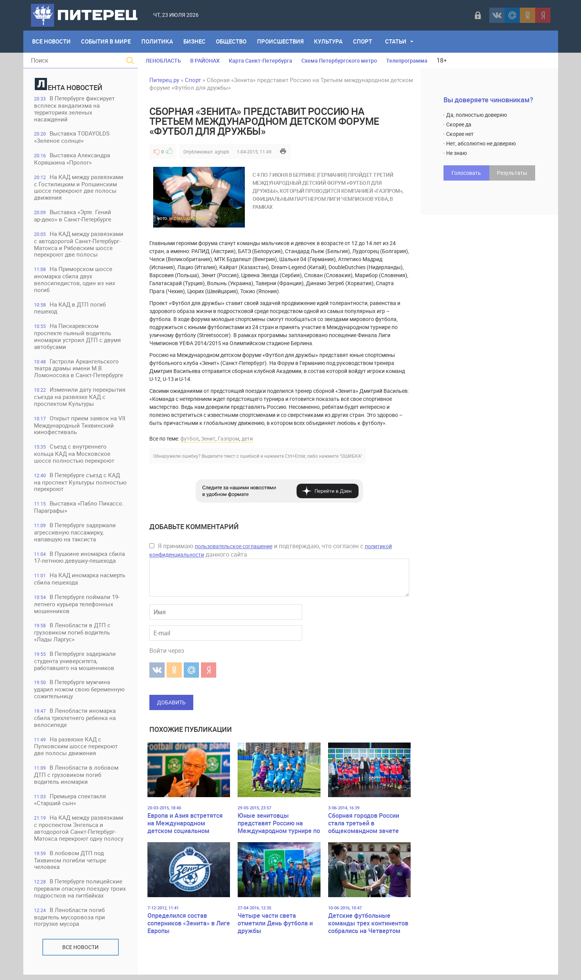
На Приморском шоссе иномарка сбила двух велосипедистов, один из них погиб (75, 280)
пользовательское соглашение (233, 546)
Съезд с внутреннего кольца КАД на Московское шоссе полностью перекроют (75, 456)
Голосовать (466, 172)
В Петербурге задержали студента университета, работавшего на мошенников (76, 664)
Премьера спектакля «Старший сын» (71, 804)
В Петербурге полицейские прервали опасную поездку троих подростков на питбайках (80, 893)
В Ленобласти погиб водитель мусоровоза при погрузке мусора (70, 922)
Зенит (208, 438)
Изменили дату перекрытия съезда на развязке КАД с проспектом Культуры (80, 399)
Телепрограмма (406, 60)
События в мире (106, 41)
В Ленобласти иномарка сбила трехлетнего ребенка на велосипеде (76, 722)
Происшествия (282, 41)
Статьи (398, 41)
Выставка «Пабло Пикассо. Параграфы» (80, 509)
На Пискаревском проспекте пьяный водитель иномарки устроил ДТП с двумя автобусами (78, 338)
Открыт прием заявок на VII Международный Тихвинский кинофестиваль (80, 427)
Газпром (228, 438)
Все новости (80, 952)
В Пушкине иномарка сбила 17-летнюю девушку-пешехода (80, 560)
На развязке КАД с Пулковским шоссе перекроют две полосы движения (76, 750)
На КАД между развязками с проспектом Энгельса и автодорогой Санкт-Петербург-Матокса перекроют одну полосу (79, 833)
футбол (189, 438)
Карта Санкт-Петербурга (260, 60)
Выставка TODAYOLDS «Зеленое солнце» (72, 137)
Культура (330, 41)
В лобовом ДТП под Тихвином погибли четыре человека (71, 865)
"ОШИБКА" (351, 456)
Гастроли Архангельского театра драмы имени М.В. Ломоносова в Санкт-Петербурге (79, 370)
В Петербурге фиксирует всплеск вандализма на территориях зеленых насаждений (75, 109)
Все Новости (51, 41)
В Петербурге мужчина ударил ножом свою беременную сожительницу (80, 693)
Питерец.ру (164, 80)
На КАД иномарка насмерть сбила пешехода (80, 582)
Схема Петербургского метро (339, 60)
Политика (158, 41)
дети (247, 438)
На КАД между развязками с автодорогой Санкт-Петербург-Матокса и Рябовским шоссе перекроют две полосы (79, 245)
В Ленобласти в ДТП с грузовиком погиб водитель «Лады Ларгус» (73, 636)
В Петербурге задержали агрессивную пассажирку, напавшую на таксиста (76, 535)
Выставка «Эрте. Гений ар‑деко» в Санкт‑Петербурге (73, 216)
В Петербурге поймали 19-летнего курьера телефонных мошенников (77, 607)
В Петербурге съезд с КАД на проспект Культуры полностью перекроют (78, 485)
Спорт (364, 41)
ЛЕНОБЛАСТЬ (163, 60)
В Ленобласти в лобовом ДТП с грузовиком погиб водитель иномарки (77, 779)
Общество (232, 41)
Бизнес (195, 41)
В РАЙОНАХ (205, 60)
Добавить (171, 702)
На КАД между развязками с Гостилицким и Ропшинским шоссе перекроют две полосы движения (79, 188)
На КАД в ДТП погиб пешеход (71, 309)
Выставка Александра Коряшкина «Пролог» (73, 159)
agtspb (222, 152)
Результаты (512, 172)
